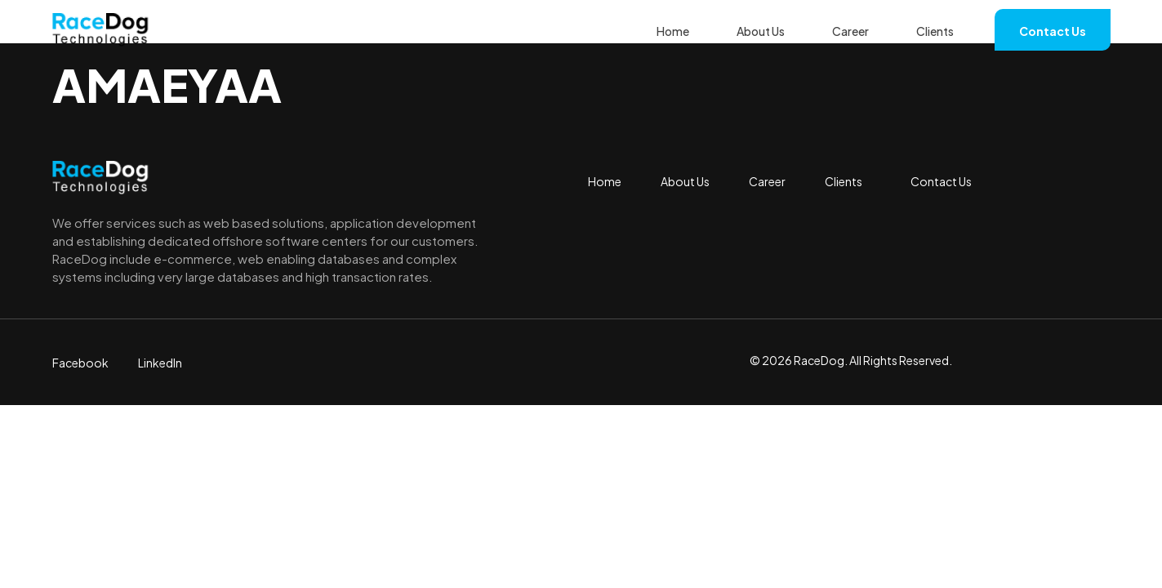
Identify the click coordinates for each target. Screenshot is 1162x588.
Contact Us (1052, 31)
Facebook (80, 362)
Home (673, 31)
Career (850, 31)
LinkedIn (160, 362)
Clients (935, 31)
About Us (761, 31)
